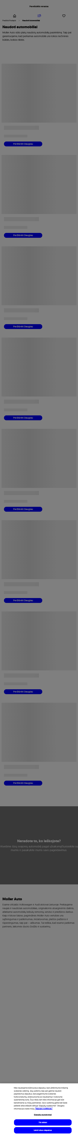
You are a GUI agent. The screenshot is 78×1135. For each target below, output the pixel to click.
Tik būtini (43, 1122)
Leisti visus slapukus (43, 1130)
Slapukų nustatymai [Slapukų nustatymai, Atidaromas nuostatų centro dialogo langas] (43, 1114)
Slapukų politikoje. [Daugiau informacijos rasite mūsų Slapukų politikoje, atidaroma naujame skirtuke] (44, 1108)
